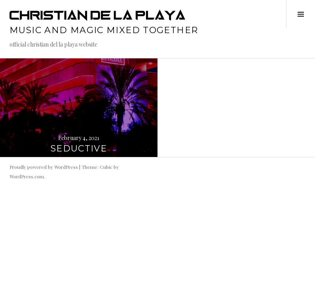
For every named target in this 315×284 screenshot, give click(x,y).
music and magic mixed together (103, 30)
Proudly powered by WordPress (43, 167)
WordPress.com (26, 176)
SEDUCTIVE (79, 148)
